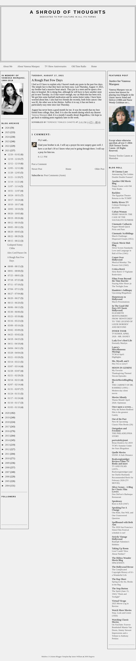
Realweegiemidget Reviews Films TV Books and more (120, 461)
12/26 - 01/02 (14, 154)
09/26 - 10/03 (14, 213)
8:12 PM (42, 157)
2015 (7, 435)
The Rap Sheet (119, 579)
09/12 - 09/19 (14, 222)
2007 (7, 472)
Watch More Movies (121, 610)
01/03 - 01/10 (14, 407)
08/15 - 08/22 (14, 241)
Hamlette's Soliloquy (122, 290)
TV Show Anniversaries (55, 66)
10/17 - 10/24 (14, 200)
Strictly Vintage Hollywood (119, 538)
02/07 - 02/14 (14, 384)
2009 (7, 463)
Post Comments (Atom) (55, 175)
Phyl (40, 140)
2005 (7, 481)
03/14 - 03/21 (14, 362)
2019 (7, 417)
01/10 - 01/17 (14, 403)
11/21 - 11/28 (14, 177)
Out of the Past (119, 419)
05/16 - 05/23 (14, 321)
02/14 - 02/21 (14, 380)
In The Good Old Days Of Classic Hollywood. (120, 308)
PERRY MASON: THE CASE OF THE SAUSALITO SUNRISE (122, 217)
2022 (7, 146)
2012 (7, 449)
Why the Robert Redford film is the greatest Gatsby (122, 412)
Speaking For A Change (119, 508)
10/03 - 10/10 (14, 209)
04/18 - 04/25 (14, 339)
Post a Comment (39, 164)
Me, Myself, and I (120, 361)
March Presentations (120, 302)
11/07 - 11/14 (14, 186)
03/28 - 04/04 (14, 353)
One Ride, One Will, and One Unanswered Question (122, 515)
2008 (7, 467)
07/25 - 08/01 (14, 275)
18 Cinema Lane (120, 171)
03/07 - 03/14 (14, 366)
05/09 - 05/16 (14, 325)
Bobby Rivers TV (120, 202)
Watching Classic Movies (120, 621)
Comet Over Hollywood (118, 258)
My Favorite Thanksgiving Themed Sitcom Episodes (121, 373)
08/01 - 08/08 (14, 271)
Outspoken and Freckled (119, 429)
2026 (7, 128)
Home (94, 66)
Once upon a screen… (122, 407)
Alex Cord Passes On (16, 253)
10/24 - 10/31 (14, 195)
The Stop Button (120, 588)
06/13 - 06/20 (14, 303)
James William (77, 657)
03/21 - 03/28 (14, 357)
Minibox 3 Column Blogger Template (55, 657)
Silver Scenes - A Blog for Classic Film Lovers (122, 489)
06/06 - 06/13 (14, 307)
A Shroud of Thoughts (68, 12)
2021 (7, 150)
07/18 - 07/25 (14, 280)
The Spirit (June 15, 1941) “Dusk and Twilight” (120, 594)
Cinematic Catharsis (122, 224)
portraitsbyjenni (120, 440)
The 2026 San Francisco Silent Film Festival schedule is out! (122, 530)
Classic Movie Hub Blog (121, 244)
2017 (7, 426)
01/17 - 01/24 (14, 398)
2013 (7, 445)
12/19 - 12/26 (14, 159)
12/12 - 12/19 (14, 163)
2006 (7, 476)
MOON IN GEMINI (122, 368)
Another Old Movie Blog (121, 182)
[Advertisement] (68, 41)
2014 (7, 440)
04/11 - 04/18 (14, 343)
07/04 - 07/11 (14, 289)
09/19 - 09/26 (14, 218)
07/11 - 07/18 (14, 284)
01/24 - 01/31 (14, 393)
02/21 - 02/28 (14, 375)
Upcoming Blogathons (121, 293)
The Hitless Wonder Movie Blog (121, 559)
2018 (7, 422)
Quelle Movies (119, 452)
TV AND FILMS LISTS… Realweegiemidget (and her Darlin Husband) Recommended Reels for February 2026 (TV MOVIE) (122, 474)
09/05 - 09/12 (14, 227)
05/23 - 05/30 (14, 316)
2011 (7, 454)
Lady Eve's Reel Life (122, 340)
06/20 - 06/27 (14, 298)
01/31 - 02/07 (14, 389)
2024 (7, 137)
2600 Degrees (89, 657)
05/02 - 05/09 (14, 330)
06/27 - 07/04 (14, 293)
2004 (7, 485)
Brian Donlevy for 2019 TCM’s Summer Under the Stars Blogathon (122, 446)
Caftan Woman (119, 211)
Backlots (116, 193)
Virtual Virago (119, 601)
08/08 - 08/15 (14, 266)
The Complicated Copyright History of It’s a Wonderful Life (122, 572)
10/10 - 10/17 (14, 204)
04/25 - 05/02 (14, 334)
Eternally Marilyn (119, 343)
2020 (7, 413)
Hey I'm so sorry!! (120, 363)
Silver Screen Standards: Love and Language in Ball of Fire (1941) (122, 251)
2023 (7, 141)
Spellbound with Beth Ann (122, 523)
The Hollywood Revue (122, 567)
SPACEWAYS (118, 563)
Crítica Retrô (118, 269)
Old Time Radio (79, 66)
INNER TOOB (119, 331)
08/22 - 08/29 (14, 236)
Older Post (99, 169)
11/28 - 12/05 (14, 172)
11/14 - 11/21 (14, 182)
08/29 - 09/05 (14, 232)
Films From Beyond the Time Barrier (121, 279)
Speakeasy (117, 501)
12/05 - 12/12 (14, 168)
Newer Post (37, 169)
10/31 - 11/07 (14, 191)
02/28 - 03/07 (14, 371)
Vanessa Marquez (39, 115)
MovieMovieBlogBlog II (122, 381)
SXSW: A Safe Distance (122, 455)
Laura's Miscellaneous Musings (119, 349)
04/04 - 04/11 (14, 348)
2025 (7, 132)
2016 (7, 431)
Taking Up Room (120, 548)
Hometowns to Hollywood (119, 298)
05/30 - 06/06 (14, 312)
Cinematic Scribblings (122, 233)
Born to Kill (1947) (120, 503)
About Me (7, 66)
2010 (7, 458)
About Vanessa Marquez (28, 66)
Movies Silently (119, 397)
